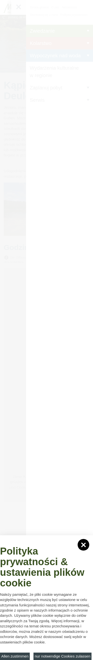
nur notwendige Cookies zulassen (62, 656)
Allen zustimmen (15, 656)
